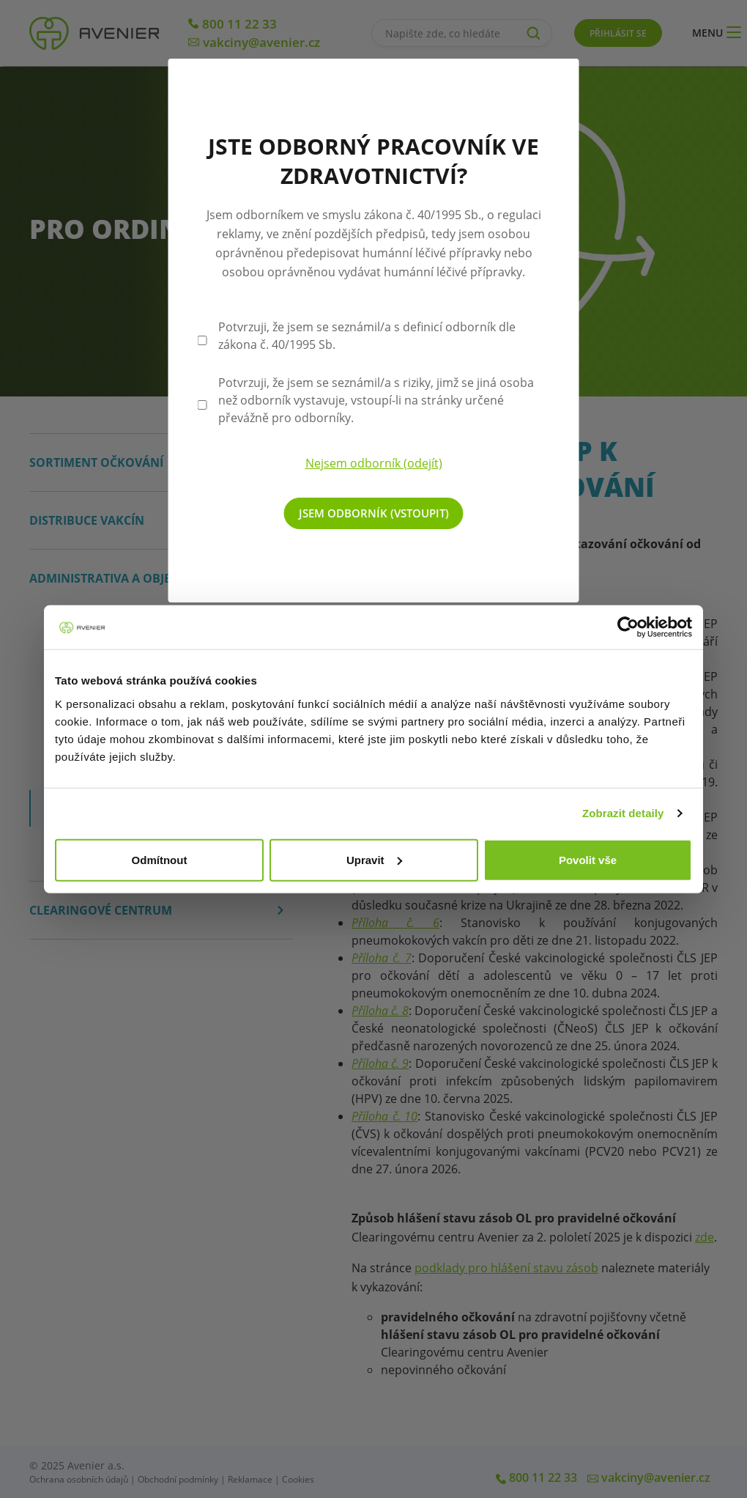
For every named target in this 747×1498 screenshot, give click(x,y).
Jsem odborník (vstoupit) (374, 513)
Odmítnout (159, 859)
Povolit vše (588, 859)
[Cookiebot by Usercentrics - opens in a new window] (628, 627)
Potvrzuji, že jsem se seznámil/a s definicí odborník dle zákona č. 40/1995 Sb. (367, 336)
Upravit (374, 859)
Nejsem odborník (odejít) (373, 463)
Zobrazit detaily (623, 813)
